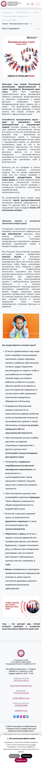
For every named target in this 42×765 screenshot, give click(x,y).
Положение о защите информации (21, 748)
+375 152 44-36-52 (21, 680)
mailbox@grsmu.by (21, 698)
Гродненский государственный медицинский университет (11, 4)
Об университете (23, 12)
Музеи (36, 12)
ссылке (33, 760)
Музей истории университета (16, 16)
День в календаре (9, 20)
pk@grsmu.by (21, 710)
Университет (7, 12)
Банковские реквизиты (21, 685)
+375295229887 (21, 705)
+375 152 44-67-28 (21, 693)
